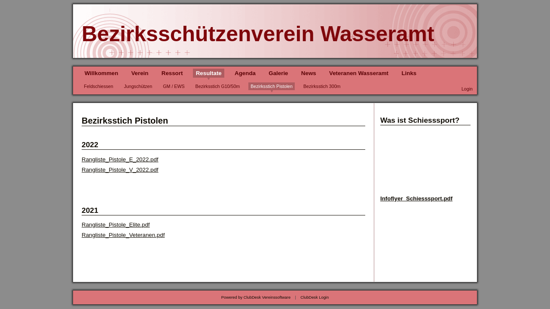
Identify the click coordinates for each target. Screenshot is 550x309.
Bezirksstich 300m (321, 86)
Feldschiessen (98, 86)
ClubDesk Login (314, 297)
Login (467, 88)
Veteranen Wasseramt (358, 73)
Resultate (209, 73)
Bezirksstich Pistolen (272, 86)
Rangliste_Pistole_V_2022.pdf (120, 170)
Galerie (278, 73)
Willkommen (101, 73)
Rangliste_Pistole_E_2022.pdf (120, 159)
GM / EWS (173, 86)
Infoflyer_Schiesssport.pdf (416, 198)
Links (408, 73)
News (308, 73)
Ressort (172, 73)
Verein (139, 73)
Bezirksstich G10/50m (218, 86)
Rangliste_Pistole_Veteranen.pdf (123, 235)
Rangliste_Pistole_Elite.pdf (116, 224)
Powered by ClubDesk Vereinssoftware (255, 297)
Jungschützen (138, 86)
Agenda (245, 73)
